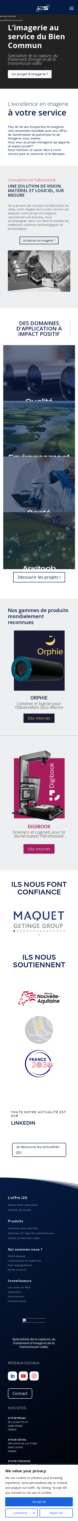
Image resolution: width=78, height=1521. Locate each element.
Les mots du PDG (19, 1287)
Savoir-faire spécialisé (23, 1205)
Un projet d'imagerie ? (29, 74)
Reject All (56, 1513)
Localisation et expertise (24, 1260)
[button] (14, 931)
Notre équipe (16, 1256)
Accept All (39, 1502)
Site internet (39, 718)
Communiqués (17, 1301)
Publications (16, 1296)
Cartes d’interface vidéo (24, 1238)
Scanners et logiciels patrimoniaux (31, 1233)
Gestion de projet (19, 1209)
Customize (20, 1513)
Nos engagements (20, 1265)
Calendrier (15, 1292)
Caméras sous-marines (23, 1228)
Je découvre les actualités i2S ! (37, 1149)
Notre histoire (17, 1269)
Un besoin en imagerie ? (39, 240)
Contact (20, 1393)
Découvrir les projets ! (39, 577)
